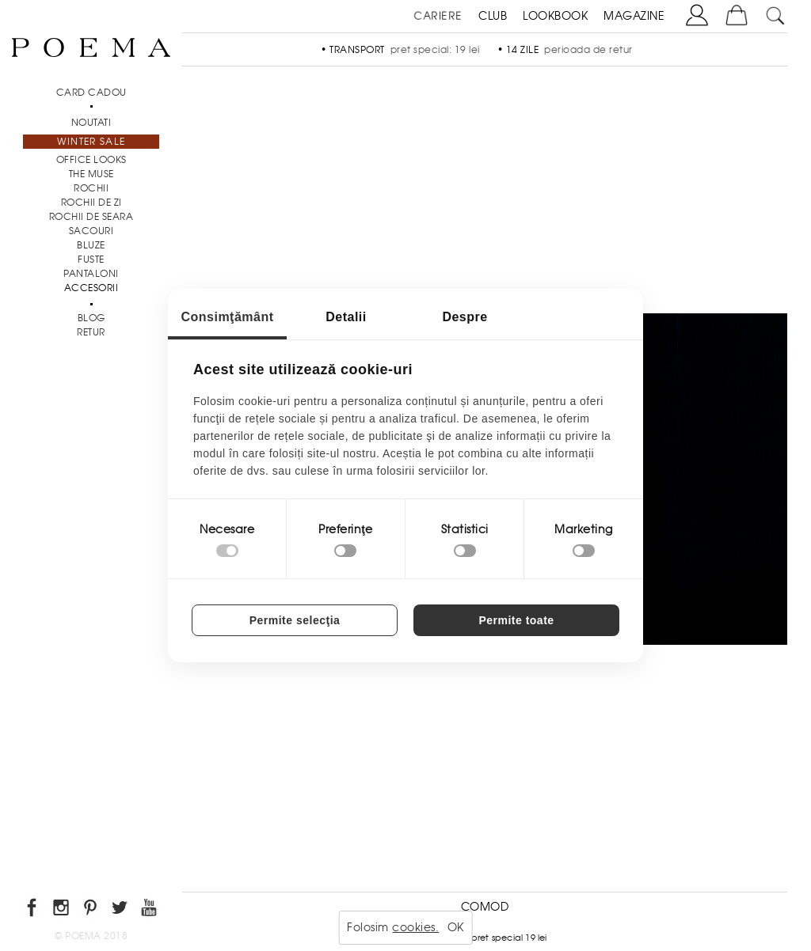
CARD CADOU (91, 92)
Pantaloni (91, 273)
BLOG (91, 318)
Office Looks (91, 159)
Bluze (91, 245)
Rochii (91, 188)
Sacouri (91, 231)
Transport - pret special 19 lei (484, 937)
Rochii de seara (91, 216)
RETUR (91, 332)
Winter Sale (91, 141)
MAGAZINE (633, 15)
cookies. (415, 927)
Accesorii (91, 288)
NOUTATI (91, 122)
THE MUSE (91, 174)
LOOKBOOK (555, 15)
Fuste (91, 259)
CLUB (492, 15)
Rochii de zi (91, 202)
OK (455, 927)
